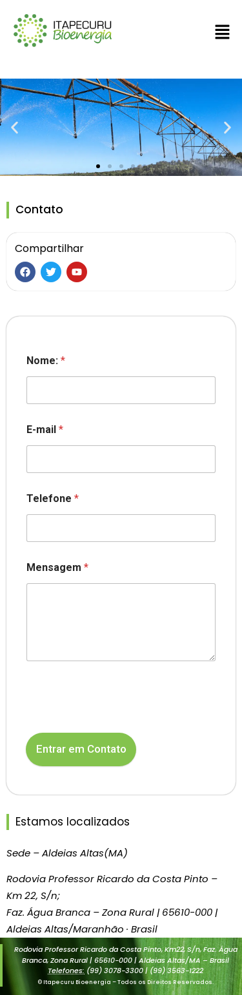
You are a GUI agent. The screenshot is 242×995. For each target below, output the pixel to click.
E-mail (44, 429)
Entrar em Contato (81, 748)
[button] (223, 33)
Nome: (45, 360)
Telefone (52, 498)
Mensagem (57, 567)
